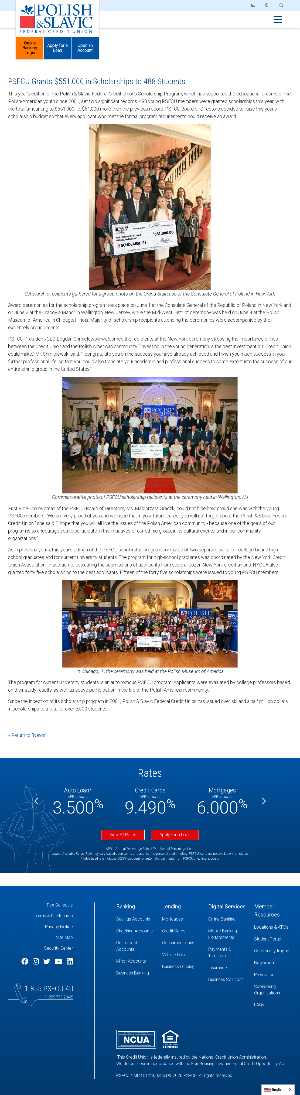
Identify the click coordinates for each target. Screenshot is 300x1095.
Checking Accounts (134, 930)
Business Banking (132, 973)
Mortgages (172, 919)
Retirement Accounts (126, 946)
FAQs (259, 1004)
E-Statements (221, 937)
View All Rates (123, 834)
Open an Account (85, 49)
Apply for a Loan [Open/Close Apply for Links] (57, 49)
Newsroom (264, 962)
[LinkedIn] (70, 961)
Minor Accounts (131, 961)
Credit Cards (173, 930)
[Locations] (266, 5)
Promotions (265, 974)
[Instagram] (36, 961)
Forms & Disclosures (53, 915)
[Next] (263, 801)
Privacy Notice (59, 926)
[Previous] (36, 801)
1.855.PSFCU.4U (49, 988)
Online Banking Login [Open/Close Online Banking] (29, 48)
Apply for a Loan (174, 834)
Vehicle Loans (175, 954)
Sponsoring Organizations (267, 990)
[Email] (253, 5)
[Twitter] (47, 961)
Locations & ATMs (271, 927)
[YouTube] (59, 961)
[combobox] (278, 1089)
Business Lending (178, 966)
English (278, 1089)
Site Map (64, 937)
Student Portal (267, 939)
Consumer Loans (178, 942)
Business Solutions (226, 979)
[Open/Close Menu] (278, 20)
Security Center (58, 948)
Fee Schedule (60, 905)
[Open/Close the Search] (281, 5)
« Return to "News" (27, 735)
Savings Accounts (133, 919)
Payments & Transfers (219, 952)
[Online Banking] (227, 919)
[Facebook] (25, 961)
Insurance (217, 967)
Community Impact (272, 950)
